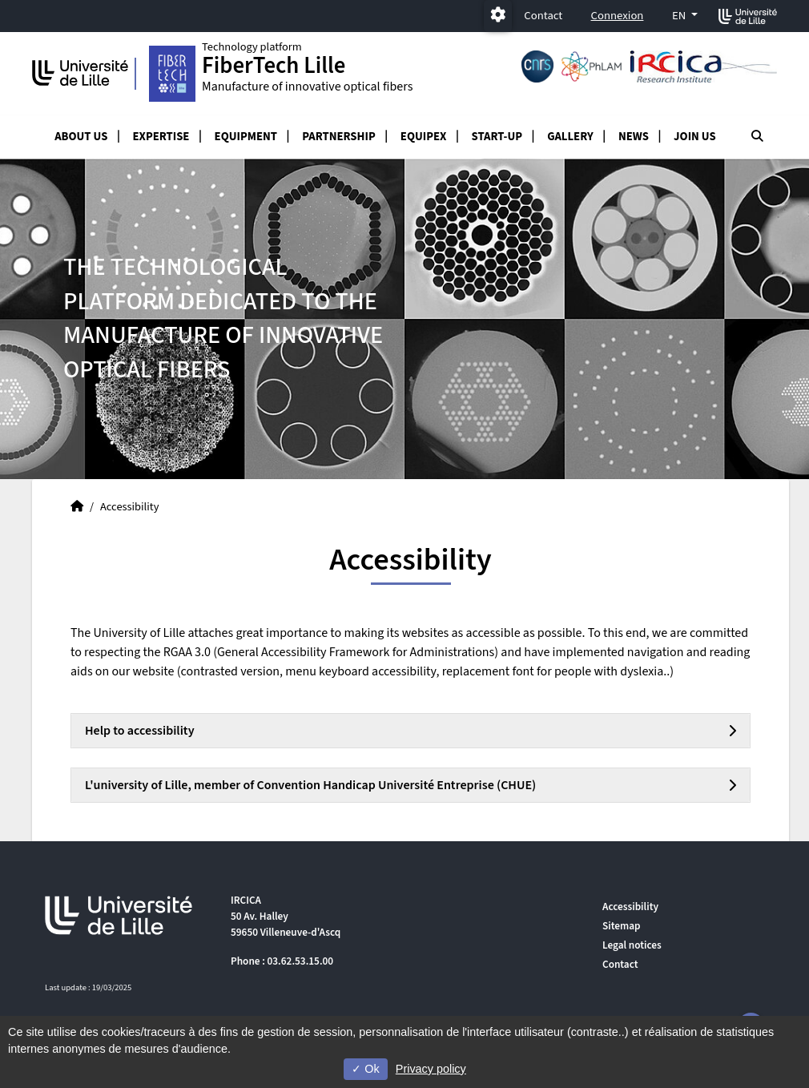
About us (80, 136)
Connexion (617, 15)
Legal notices (632, 945)
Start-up (497, 136)
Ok (365, 1068)
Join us (695, 136)
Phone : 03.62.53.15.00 (282, 961)
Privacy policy (431, 1068)
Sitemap (621, 925)
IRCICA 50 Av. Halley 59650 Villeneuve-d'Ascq (285, 916)
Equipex (423, 136)
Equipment (246, 136)
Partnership (339, 136)
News (633, 136)
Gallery (570, 136)
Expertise (161, 136)
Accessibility (630, 906)
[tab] (410, 730)
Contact (543, 15)
